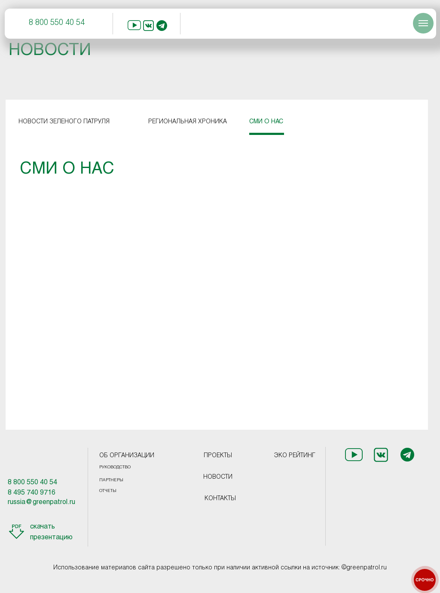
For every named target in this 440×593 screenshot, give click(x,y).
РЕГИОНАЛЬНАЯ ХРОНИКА (187, 122)
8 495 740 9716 (31, 492)
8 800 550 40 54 (57, 23)
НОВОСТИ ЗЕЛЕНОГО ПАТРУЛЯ (64, 122)
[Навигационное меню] (423, 23)
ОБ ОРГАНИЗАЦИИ (126, 456)
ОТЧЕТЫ (107, 491)
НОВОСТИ (217, 477)
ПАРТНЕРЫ (111, 480)
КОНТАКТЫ (220, 498)
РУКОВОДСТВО (115, 467)
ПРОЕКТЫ (218, 456)
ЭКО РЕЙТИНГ (294, 456)
